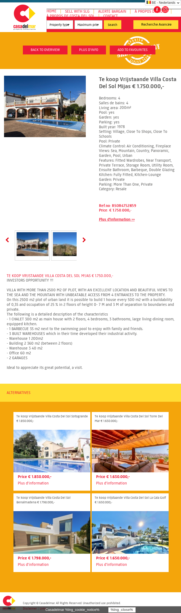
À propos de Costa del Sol (71, 16)
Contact (110, 16)
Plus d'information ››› (117, 219)
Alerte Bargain (112, 11)
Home (51, 11)
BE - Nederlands (161, 3)
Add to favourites (133, 50)
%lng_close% (122, 610)
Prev (8, 239)
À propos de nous (151, 11)
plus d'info (88, 50)
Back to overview (45, 50)
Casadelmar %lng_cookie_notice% (72, 610)
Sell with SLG (77, 11)
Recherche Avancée (156, 24)
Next (83, 239)
